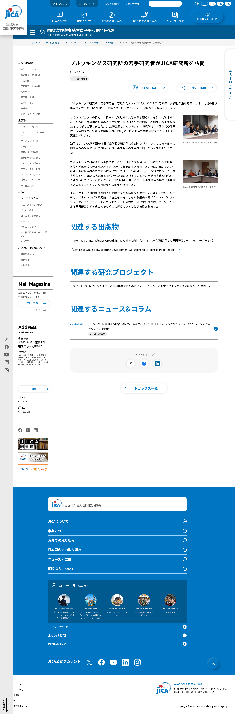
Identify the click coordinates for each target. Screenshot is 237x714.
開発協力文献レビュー (31, 157)
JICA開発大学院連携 (30, 113)
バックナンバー (41, 310)
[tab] (196, 4)
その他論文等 (27, 185)
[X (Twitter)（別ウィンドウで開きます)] (6, 339)
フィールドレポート (30, 174)
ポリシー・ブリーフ (30, 180)
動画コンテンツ (28, 226)
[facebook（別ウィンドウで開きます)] (6, 347)
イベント (25, 221)
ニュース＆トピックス (31, 204)
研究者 (22, 192)
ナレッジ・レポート (30, 163)
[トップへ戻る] (213, 664)
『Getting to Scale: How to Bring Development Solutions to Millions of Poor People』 (125, 250)
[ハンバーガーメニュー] (32, 32)
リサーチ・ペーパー (30, 126)
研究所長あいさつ (29, 254)
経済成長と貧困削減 (30, 75)
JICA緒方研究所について (32, 247)
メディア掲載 (27, 210)
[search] (165, 4)
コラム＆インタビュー (31, 215)
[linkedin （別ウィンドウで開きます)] (125, 662)
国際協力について (61, 568)
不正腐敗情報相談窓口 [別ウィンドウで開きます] (17, 705)
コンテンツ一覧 (87, 3)
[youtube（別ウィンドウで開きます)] (6, 355)
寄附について (60, 3)
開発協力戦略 (27, 97)
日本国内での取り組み (64, 549)
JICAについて (58, 521)
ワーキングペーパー (30, 141)
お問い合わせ (132, 3)
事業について (58, 530)
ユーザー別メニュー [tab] (71, 585)
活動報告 (25, 259)
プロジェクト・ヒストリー (34, 169)
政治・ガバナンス (29, 69)
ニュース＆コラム (28, 198)
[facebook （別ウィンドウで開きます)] (101, 662)
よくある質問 (112, 3)
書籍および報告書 (29, 152)
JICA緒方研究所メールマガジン (34, 234)
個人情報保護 (13, 695)
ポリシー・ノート (29, 146)
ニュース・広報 (59, 559)
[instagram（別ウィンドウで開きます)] (6, 370)
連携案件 (25, 108)
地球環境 (25, 91)
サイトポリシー (14, 684)
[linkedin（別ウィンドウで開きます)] (6, 362)
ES (228, 4)
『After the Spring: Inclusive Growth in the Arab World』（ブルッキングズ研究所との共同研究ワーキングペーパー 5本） (144, 240)
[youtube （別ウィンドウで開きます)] (113, 662)
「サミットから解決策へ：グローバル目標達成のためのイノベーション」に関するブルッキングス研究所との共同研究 (142, 286)
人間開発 (25, 80)
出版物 (22, 120)
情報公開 (11, 700)
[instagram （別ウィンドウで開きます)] (137, 662)
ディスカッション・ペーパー (34, 134)
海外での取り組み (61, 540)
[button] (34, 303)
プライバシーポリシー (17, 689)
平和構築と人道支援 (30, 86)
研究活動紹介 (25, 63)
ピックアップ (27, 102)
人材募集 (25, 265)
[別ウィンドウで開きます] (131, 363)
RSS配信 (25, 241)
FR (220, 4)
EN (212, 4)
